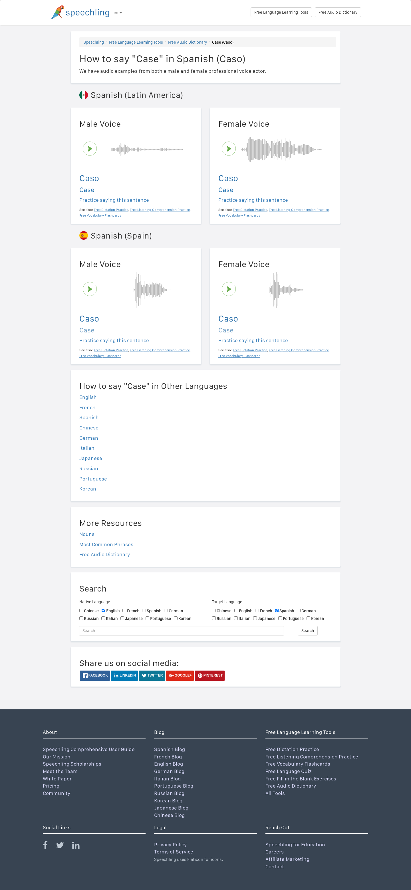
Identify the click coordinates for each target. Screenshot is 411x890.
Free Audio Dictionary (338, 12)
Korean (87, 489)
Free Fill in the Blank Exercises (300, 779)
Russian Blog (169, 793)
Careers (274, 852)
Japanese (90, 458)
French (87, 407)
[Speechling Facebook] (49, 846)
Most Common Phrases (106, 544)
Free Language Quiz (288, 771)
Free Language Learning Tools (281, 12)
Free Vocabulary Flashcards (297, 764)
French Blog (168, 757)
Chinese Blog (169, 815)
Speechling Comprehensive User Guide (89, 749)
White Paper (57, 779)
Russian (88, 468)
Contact (274, 866)
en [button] (118, 12)
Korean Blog (168, 801)
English (88, 397)
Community (56, 793)
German (88, 438)
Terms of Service (173, 852)
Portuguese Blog (173, 786)
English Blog (168, 764)
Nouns (86, 534)
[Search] (181, 630)
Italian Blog (167, 779)
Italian (86, 448)
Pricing (51, 786)
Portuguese (93, 479)
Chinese (88, 428)
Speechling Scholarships (72, 764)
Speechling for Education (295, 844)
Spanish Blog (169, 749)
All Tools (275, 793)
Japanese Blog (171, 808)
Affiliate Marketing (287, 859)
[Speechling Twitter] (63, 846)
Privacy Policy (170, 844)
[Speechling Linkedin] (79, 846)
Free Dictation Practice (292, 749)
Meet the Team (60, 771)
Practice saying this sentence (114, 200)
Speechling (94, 42)
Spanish (89, 417)
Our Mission (56, 757)
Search (307, 630)
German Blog (169, 771)
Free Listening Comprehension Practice (311, 757)
